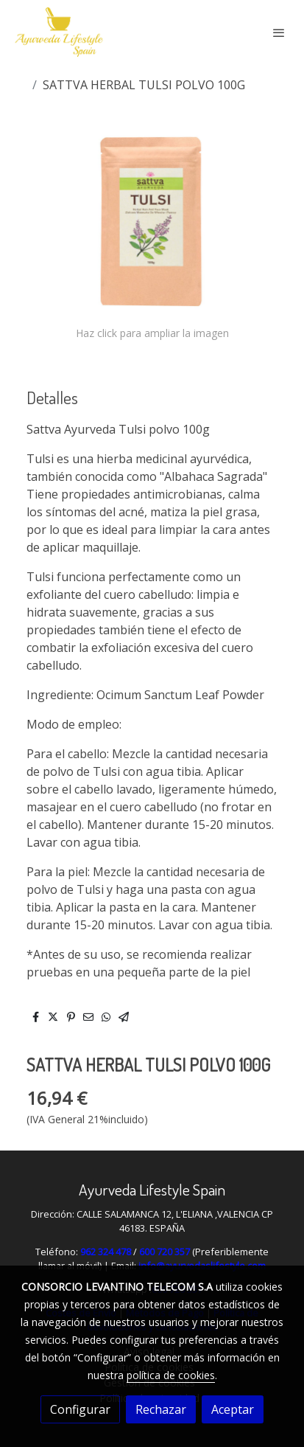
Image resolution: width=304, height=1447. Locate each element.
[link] (59, 32)
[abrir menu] (279, 32)
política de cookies (171, 1375)
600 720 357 (164, 1251)
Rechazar (160, 1409)
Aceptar (232, 1409)
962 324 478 (105, 1251)
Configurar (80, 1409)
